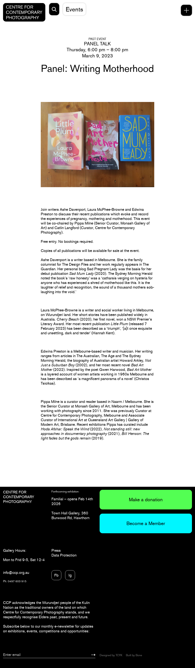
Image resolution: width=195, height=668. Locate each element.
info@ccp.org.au (16, 572)
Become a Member (145, 523)
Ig (70, 575)
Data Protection (64, 555)
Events (74, 9)
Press (56, 550)
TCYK (119, 655)
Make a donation (146, 499)
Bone (139, 655)
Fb (56, 575)
